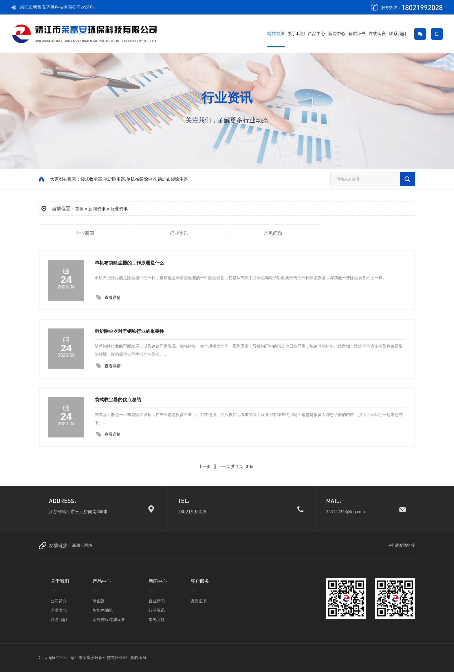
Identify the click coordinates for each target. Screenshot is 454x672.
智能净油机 (103, 610)
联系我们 (397, 33)
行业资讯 (119, 208)
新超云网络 (82, 545)
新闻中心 (336, 33)
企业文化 (59, 610)
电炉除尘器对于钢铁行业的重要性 (129, 331)
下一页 (224, 466)
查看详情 (113, 297)
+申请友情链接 (402, 545)
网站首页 (276, 33)
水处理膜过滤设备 (109, 619)
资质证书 (357, 33)
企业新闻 (85, 233)
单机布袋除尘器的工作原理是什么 (129, 262)
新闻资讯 (97, 208)
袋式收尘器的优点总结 (118, 399)
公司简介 (59, 601)
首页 (79, 208)
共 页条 (242, 466)
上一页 (205, 466)
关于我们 (296, 33)
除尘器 (99, 601)
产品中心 (316, 33)
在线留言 (377, 33)
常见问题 (273, 233)
